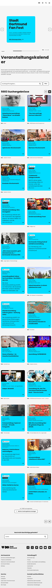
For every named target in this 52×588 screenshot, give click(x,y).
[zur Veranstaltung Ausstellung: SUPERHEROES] (39, 349)
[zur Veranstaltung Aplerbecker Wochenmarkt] (13, 142)
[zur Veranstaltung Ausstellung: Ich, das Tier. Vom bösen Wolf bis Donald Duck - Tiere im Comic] (39, 383)
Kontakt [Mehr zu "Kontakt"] (29, 576)
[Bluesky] (41, 547)
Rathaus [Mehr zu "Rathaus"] (3, 566)
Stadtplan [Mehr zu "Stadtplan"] (3, 578)
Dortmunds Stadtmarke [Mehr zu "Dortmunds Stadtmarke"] (33, 570)
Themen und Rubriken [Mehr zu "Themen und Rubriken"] (6, 559)
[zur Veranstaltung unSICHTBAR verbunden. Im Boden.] (39, 486)
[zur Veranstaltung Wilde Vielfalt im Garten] (13, 486)
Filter (45, 83)
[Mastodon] (36, 547)
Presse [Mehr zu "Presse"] (28, 559)
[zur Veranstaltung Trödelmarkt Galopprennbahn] (39, 177)
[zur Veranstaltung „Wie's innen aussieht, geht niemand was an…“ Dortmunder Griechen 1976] (13, 246)
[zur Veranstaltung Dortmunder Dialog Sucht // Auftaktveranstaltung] (39, 246)
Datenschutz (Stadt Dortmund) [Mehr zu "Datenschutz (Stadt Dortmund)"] (34, 582)
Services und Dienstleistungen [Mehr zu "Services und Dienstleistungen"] (8, 557)
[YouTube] (45, 547)
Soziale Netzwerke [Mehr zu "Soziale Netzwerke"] (31, 564)
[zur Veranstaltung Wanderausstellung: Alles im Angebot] (13, 211)
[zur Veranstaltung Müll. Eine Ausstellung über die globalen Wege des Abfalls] (39, 418)
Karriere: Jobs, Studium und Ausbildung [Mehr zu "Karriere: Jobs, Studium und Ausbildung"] (36, 562)
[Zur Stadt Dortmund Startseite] (9, 3)
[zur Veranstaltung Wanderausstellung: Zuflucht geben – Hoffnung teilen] (13, 314)
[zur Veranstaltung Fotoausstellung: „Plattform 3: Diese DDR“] (39, 452)
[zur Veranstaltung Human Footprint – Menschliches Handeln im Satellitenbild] (39, 314)
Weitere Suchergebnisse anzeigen (26, 511)
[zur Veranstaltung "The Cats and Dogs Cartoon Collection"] (39, 108)
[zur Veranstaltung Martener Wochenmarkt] (39, 142)
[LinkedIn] (49, 547)
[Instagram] (32, 547)
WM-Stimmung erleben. (16, 39)
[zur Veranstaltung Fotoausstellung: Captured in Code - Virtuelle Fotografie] (13, 418)
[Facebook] (28, 547)
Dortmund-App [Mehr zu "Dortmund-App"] (31, 557)
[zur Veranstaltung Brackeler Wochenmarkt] (13, 177)
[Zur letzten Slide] (2, 29)
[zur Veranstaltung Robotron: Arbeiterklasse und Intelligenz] (13, 452)
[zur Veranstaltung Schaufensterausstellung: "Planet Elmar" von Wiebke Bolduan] (13, 108)
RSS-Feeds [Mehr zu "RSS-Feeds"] (3, 585)
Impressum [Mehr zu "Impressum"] (30, 578)
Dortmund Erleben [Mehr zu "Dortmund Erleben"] (5, 564)
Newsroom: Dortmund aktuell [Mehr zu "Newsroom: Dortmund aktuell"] (8, 562)
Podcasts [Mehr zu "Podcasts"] (29, 568)
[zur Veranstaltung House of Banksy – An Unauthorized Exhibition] (13, 349)
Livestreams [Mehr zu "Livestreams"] (30, 566)
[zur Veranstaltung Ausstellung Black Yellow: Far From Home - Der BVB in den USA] (13, 280)
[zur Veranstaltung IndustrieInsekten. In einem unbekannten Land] (39, 280)
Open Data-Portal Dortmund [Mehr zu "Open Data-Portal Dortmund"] (8, 580)
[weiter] (49, 29)
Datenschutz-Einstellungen (33, 584)
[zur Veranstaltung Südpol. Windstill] (13, 383)
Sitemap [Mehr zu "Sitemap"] (3, 576)
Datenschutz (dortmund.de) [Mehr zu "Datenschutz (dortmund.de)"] (34, 580)
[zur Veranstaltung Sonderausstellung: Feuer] (39, 211)
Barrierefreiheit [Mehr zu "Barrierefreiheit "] (4, 582)
